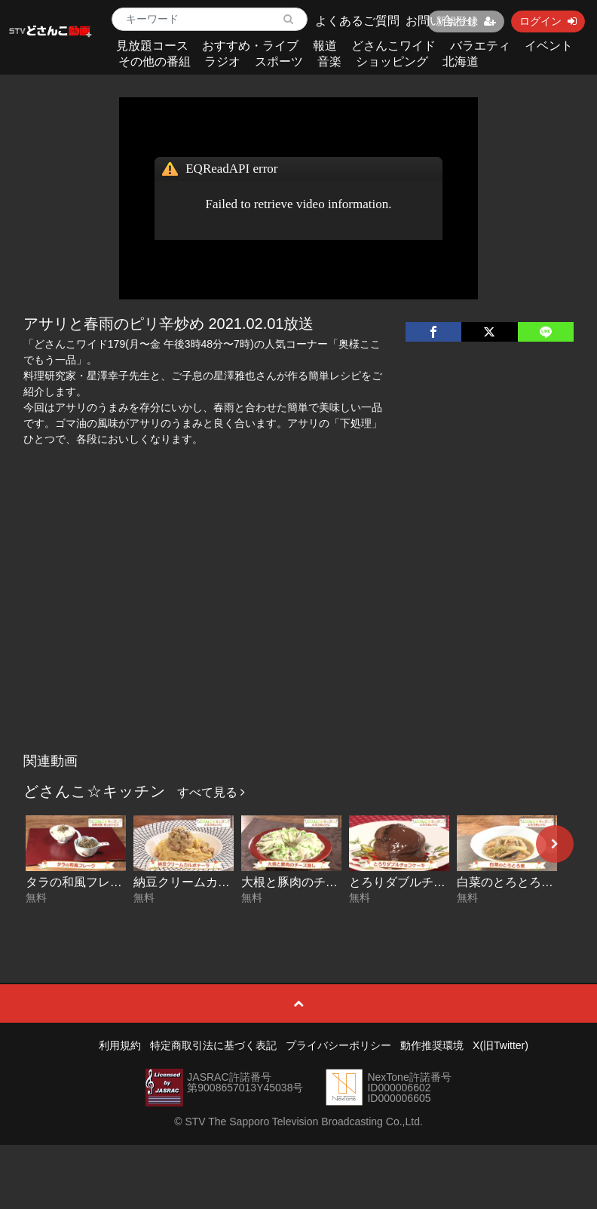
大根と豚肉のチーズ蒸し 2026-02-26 (340, 882)
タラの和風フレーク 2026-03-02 (112, 882)
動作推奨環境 (432, 1045)
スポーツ (279, 61)
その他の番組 (154, 61)
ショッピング (392, 61)
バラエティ (480, 45)
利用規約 (120, 1045)
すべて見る (211, 792)
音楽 (329, 61)
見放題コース (152, 45)
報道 (325, 45)
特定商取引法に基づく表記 (213, 1045)
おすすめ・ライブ (250, 45)
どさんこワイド (393, 45)
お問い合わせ (442, 20)
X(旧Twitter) (500, 1045)
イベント (549, 45)
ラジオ (222, 61)
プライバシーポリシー (338, 1045)
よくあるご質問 (357, 20)
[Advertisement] (298, 632)
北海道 (460, 61)
